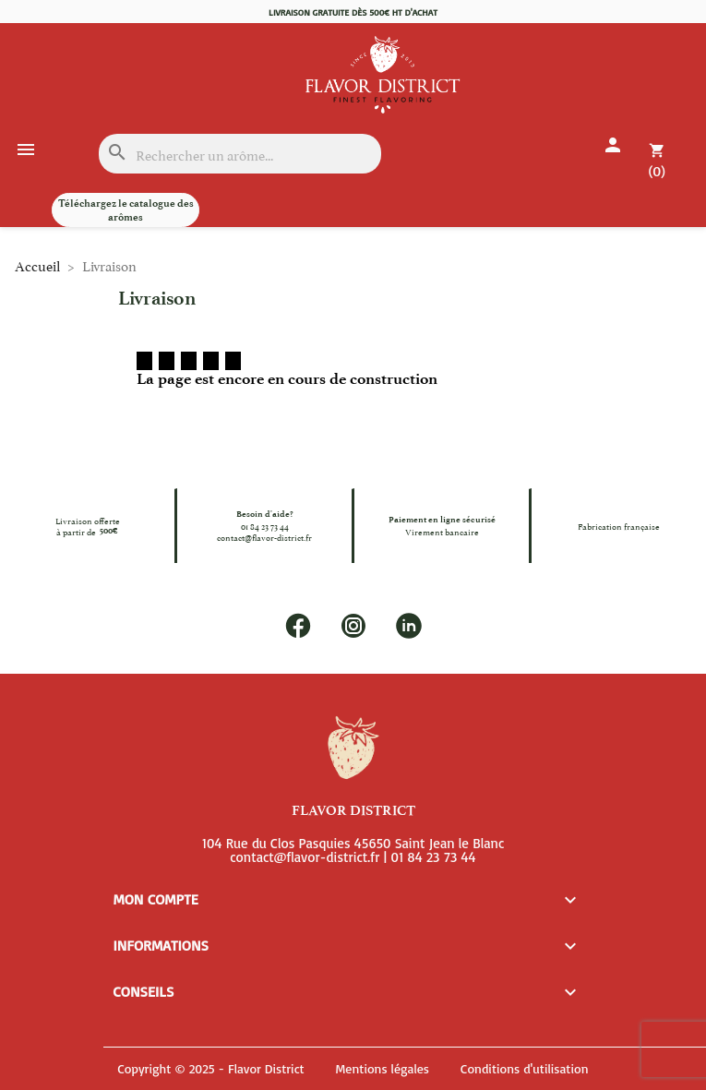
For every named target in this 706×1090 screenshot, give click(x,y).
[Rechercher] (240, 154)
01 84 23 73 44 (265, 526)
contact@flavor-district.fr (264, 537)
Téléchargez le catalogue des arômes (126, 209)
